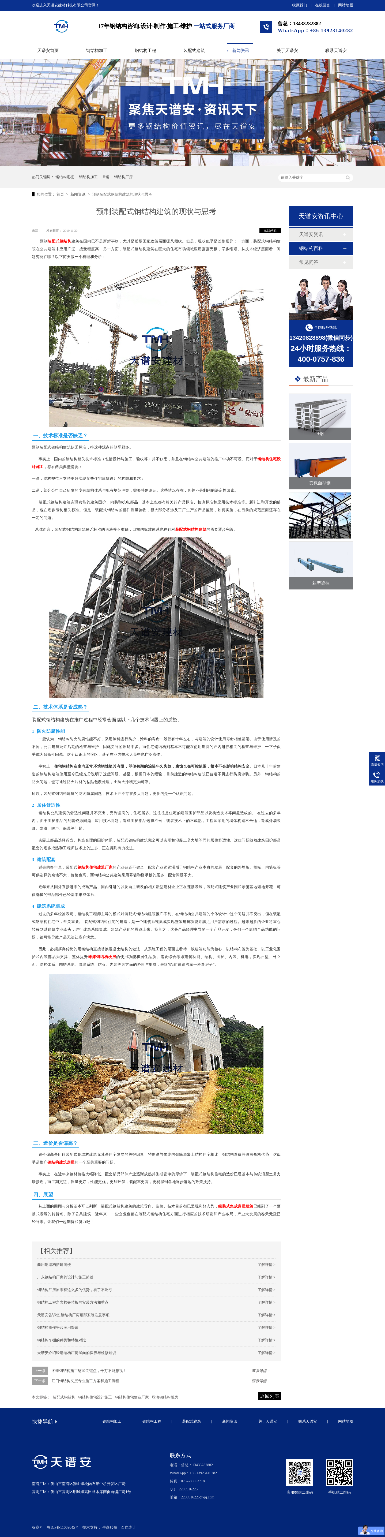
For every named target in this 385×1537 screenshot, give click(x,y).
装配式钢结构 (59, 241)
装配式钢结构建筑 (190, 530)
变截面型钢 (320, 483)
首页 (60, 194)
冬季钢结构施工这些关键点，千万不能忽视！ (89, 1371)
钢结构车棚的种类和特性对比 (61, 1340)
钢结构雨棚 (64, 177)
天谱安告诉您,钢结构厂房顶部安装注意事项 (73, 1315)
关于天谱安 (287, 50)
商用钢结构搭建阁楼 (54, 1265)
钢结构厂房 (123, 177)
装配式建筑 (194, 50)
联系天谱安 (336, 50)
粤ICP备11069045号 (63, 1527)
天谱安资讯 (311, 234)
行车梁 (320, 532)
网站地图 (345, 5)
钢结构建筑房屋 (61, 1162)
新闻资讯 (240, 50)
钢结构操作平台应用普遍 (57, 1328)
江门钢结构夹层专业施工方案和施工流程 (85, 1381)
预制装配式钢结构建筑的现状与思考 (122, 194)
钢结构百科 (311, 248)
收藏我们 (299, 5)
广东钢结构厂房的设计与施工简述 (65, 1277)
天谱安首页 (48, 50)
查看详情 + (261, 1371)
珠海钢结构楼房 (102, 957)
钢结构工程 (145, 50)
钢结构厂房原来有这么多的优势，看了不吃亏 (74, 1290)
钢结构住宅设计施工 (95, 1397)
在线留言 (322, 5)
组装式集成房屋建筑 (235, 1206)
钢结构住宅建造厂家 (95, 867)
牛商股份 (109, 1527)
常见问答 (308, 262)
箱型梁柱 (321, 583)
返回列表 (270, 230)
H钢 (106, 177)
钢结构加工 (96, 50)
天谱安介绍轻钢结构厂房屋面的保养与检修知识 (76, 1353)
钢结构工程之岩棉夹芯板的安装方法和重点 (72, 1302)
